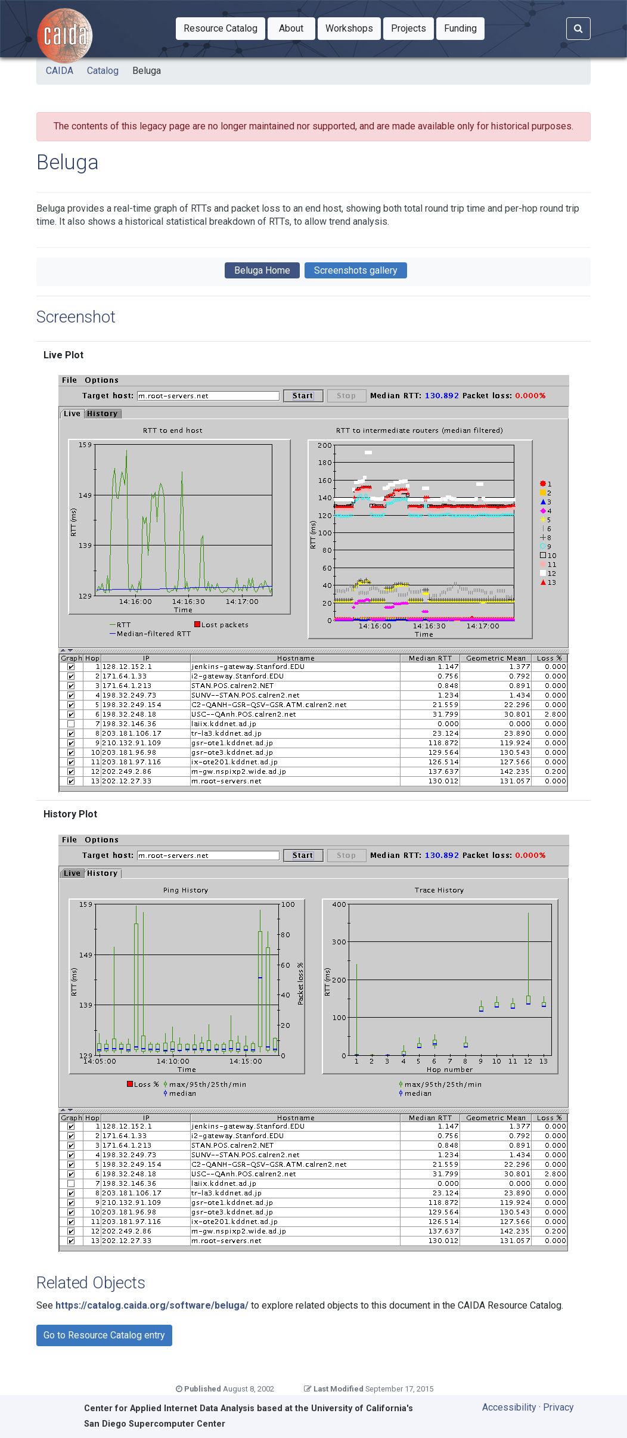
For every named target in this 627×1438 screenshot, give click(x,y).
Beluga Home (262, 270)
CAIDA (59, 70)
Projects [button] (412, 27)
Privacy (558, 1407)
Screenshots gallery (356, 270)
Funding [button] (464, 27)
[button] (220, 28)
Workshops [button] (353, 27)
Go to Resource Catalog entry (104, 1335)
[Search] (578, 28)
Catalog (103, 70)
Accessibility (509, 1407)
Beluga (146, 70)
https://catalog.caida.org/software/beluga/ (152, 1305)
